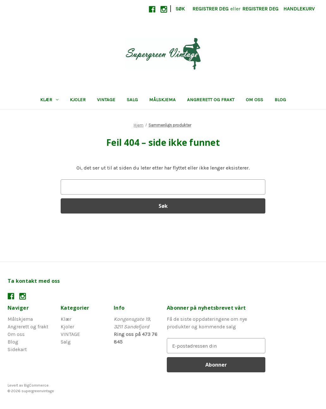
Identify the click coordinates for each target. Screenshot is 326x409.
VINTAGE (106, 99)
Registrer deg (210, 9)
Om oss (254, 99)
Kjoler (78, 99)
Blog (280, 99)
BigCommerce (36, 385)
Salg (132, 99)
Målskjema (162, 99)
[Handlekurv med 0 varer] (299, 9)
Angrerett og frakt (210, 99)
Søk (180, 9)
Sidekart (17, 349)
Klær (49, 99)
